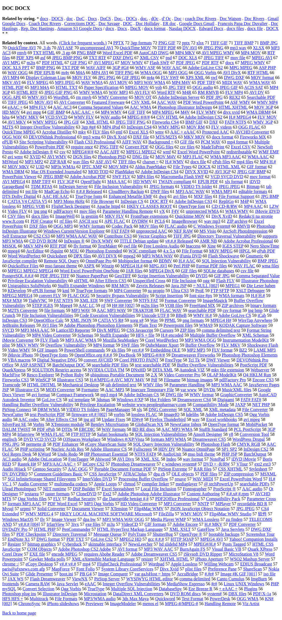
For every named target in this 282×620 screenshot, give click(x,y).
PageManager (118, 409)
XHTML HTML (174, 559)
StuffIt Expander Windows (81, 285)
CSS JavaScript (102, 474)
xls (139, 409)
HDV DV (166, 449)
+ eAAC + (228, 588)
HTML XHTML (233, 107)
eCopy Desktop (39, 564)
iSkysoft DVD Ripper (203, 554)
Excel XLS (138, 132)
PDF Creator (42, 221)
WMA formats (231, 295)
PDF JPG (214, 97)
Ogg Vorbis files (32, 498)
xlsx (200, 42)
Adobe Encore (185, 524)
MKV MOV (194, 137)
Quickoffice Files (23, 265)
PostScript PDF (253, 365)
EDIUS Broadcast (256, 564)
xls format (234, 181)
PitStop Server (107, 579)
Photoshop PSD (112, 156)
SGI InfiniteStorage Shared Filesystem (42, 479)
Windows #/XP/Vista (125, 439)
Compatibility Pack (223, 498)
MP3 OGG (178, 72)
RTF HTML (258, 72)
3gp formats (141, 42)
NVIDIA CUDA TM (106, 370)
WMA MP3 (221, 191)
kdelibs (192, 414)
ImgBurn (259, 579)
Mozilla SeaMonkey (121, 340)
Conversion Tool (254, 434)
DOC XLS (187, 57)
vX (162, 211)
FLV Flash (49, 340)
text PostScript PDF (47, 414)
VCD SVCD (56, 117)
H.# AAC (186, 261)
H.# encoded (172, 335)
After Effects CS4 (61, 419)
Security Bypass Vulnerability (122, 295)
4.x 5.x (169, 251)
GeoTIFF (123, 275)
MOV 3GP (263, 107)
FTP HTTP (80, 434)
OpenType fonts (54, 355)
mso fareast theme (61, 265)
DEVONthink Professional (52, 137)
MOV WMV (132, 62)
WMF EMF (268, 151)
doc (69, 18)
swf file (130, 246)
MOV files (148, 226)
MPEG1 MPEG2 (141, 151)
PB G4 (85, 574)
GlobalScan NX (149, 424)
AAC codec (28, 419)
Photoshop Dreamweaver (133, 464)
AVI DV (256, 92)
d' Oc (166, 18)
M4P (244, 201)
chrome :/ (10, 564)
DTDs (67, 429)
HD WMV (142, 181)
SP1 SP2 (229, 449)
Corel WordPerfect (161, 340)
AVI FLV (142, 92)
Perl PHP (181, 265)
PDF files (208, 474)
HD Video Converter (138, 503)
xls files (118, 350)
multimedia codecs (70, 484)
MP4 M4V (181, 82)
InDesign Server (73, 186)
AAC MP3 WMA (176, 429)
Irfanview (25, 434)
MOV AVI (43, 102)
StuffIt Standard (213, 429)
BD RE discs (143, 429)
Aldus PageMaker (150, 166)
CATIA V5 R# (110, 320)
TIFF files (127, 161)
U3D (40, 166)
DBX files (237, 593)
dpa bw (89, 519)
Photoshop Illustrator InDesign (185, 107)
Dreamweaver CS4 (194, 399)
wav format (193, 459)
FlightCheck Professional (119, 564)
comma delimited (195, 579)
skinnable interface (105, 544)
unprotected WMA (202, 211)
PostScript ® (224, 488)
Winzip (107, 265)
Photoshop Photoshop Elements (250, 355)
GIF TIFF (136, 112)
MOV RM (195, 127)
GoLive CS (52, 399)
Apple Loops (105, 484)
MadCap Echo (56, 191)
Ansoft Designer (207, 434)
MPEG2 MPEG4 (17, 295)
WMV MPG (169, 127)
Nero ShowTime (264, 246)
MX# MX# (12, 300)
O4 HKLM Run (257, 374)
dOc (154, 18)
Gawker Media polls (47, 559)
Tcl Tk (194, 360)
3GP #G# (120, 67)
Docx (122, 28)
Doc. (118, 18)
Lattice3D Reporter (73, 330)
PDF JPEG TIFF (54, 275)
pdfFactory (63, 211)
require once (82, 147)
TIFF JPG (182, 236)
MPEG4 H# (220, 320)
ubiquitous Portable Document (117, 374)
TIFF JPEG (18, 102)
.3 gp (65, 52)
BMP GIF (194, 122)
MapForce (60, 569)
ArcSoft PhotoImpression (245, 231)
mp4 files (245, 161)
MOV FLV (81, 77)
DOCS (57, 18)
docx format (155, 28)
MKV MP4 (33, 246)
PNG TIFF (109, 147)
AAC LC (86, 305)
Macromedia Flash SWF (182, 176)
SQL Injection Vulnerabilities (161, 434)
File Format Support (236, 196)
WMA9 (206, 325)
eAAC (90, 583)
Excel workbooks (221, 419)
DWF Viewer (218, 360)
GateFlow (206, 529)
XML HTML (97, 122)
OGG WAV (12, 137)
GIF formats (155, 524)
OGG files (164, 147)
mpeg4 (14, 251)
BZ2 (243, 350)
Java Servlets (232, 529)
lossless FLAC (144, 414)
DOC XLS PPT (15, 67)
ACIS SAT (253, 87)
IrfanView (55, 524)
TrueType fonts (88, 196)
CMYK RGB (248, 444)
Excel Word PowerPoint (198, 151)
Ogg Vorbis (71, 588)
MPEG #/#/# (138, 117)
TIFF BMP (243, 42)
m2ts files (149, 305)
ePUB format (44, 290)
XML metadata (222, 409)
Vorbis (38, 424)
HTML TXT (66, 87)
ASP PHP (267, 67)
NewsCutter (12, 414)
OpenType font (191, 206)
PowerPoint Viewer (19, 176)
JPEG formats (162, 186)
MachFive (11, 374)
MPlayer (223, 503)
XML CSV (149, 57)
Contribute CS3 (118, 236)
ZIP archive (237, 221)
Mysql (7, 508)
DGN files (82, 156)
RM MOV (121, 285)
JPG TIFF (177, 87)
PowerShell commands (84, 350)
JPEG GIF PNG (58, 92)
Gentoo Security (47, 469)
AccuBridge (187, 574)
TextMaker (107, 246)
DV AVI (189, 47)
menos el (150, 603)
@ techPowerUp (218, 484)
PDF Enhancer (65, 444)
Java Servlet (67, 583)
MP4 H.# (268, 161)
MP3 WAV (80, 310)
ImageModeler (123, 603)
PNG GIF (166, 42)
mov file (238, 57)
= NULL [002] (206, 285)
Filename (172, 379)
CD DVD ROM (43, 241)
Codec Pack (122, 226)
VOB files (174, 305)
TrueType (96, 588)
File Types (182, 166)
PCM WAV (211, 142)
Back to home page (19, 613)
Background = (160, 142)
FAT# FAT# (251, 399)
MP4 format (104, 345)
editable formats (252, 191)
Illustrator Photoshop (259, 280)
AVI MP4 (10, 77)
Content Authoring (203, 493)
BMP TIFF (41, 181)
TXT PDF (70, 67)
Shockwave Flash (262, 345)
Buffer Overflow (200, 345)
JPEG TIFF (214, 57)
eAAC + (15, 107)
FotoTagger (78, 459)
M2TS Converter (23, 310)
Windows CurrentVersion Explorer (73, 231)
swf (214, 77)
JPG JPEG (245, 508)
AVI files (50, 325)
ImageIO (172, 414)
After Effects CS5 (110, 280)
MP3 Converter (177, 503)
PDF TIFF (206, 82)
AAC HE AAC (55, 196)
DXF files (38, 226)
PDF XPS (25, 57)
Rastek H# (27, 464)
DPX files (82, 256)
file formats (54, 310)
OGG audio (202, 87)
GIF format (257, 166)
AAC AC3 (62, 107)
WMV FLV (84, 117)
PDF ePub (46, 429)
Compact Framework (75, 394)
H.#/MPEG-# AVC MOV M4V (117, 379)
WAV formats (114, 429)
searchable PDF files (110, 365)
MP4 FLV (38, 107)
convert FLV (50, 295)
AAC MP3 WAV (111, 310)
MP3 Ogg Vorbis (99, 503)
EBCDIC (87, 429)
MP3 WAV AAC (158, 549)
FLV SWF (170, 77)
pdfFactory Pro (232, 379)
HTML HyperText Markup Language (130, 529)
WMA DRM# (258, 112)
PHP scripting (32, 449)
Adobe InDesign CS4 (159, 171)
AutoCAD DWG (154, 52)
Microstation (95, 593)
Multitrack (39, 598)
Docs (92, 18)
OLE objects (183, 474)
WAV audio (111, 117)
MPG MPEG (240, 67)
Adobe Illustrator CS (108, 449)
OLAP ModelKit (221, 374)
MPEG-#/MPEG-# (181, 603)
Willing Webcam (219, 564)
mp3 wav (238, 47)
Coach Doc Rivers (45, 23)
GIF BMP (56, 112)
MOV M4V (165, 156)
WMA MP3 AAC (225, 156)
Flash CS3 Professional (94, 142)
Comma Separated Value (258, 275)
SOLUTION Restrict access (56, 370)
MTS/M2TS (166, 137)
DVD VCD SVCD (39, 439)
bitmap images (200, 379)
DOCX (272, 28)
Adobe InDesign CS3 (193, 201)
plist (6, 345)
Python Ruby (72, 374)
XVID (35, 156)
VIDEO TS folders (82, 409)
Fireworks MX (253, 137)
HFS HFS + (12, 598)
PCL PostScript (247, 429)
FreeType (173, 360)
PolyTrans (137, 534)
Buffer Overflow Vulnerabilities (205, 365)
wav (196, 419)
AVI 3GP (223, 171)
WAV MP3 (118, 92)
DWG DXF (234, 77)
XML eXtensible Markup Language (103, 559)
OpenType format (223, 424)
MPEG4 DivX (161, 270)
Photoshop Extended (104, 251)
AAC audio (252, 488)
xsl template (79, 399)
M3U (74, 251)
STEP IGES (42, 305)
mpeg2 (129, 256)
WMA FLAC (52, 434)
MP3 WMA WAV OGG (123, 519)
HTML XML (228, 166)
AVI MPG (11, 62)
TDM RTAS (41, 186)
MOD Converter (60, 389)
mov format (260, 176)
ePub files (221, 161)
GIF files (189, 270)
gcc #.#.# (156, 539)
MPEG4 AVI (211, 539)
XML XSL (150, 459)
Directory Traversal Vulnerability (226, 236)
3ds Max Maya (135, 598)
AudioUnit (171, 454)
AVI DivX (232, 72)
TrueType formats (91, 290)
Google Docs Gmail (197, 23)
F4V (175, 211)
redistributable (239, 151)
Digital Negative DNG (57, 360)
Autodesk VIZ (192, 370)
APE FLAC (114, 221)
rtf (103, 305)
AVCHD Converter (252, 132)
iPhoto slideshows (63, 603)
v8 (231, 434)
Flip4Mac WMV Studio (230, 514)
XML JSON (80, 320)
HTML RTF (27, 92)
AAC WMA (140, 107)
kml (66, 290)
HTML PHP (45, 529)
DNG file (140, 156)
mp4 (86, 564)
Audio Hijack (14, 469)
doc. (144, 18)
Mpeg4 (66, 305)
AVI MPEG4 (13, 181)
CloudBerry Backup (126, 191)
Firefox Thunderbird (168, 419)
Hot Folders (160, 399)
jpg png (40, 211)
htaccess (193, 246)
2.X (154, 374)
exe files (93, 524)
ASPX (89, 265)
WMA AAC (258, 156)
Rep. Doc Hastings (37, 28)
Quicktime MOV (190, 216)
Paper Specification (101, 87)
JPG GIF (71, 122)
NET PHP (261, 404)
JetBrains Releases (18, 325)
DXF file (141, 137)
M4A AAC (117, 181)
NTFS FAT (148, 300)
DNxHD (138, 370)
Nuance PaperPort (92, 275)
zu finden (234, 519)
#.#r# (209, 574)
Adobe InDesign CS (141, 394)
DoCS (105, 18)
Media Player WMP (168, 519)
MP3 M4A (39, 87)
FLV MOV (267, 117)
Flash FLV (225, 280)
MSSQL (9, 246)
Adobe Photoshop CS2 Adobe (84, 549)
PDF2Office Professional (177, 498)
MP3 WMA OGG (200, 340)
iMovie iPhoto (20, 355)
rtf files (65, 221)
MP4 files (145, 176)
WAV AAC (171, 67)
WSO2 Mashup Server (250, 559)
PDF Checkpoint (31, 534)
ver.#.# (138, 350)
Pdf (154, 379)
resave (180, 479)
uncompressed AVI (96, 47)
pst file (31, 191)
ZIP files (187, 330)
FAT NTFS (63, 300)
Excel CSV (241, 147)
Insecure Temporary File (152, 389)
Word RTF (166, 92)
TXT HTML (44, 52)
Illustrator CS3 (70, 379)
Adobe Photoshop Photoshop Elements (98, 325)
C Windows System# (211, 226)
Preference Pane (222, 569)
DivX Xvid (117, 137)
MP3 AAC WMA (80, 340)
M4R (186, 92)
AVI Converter (72, 102)
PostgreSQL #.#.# (18, 275)
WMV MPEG (44, 122)
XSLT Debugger (250, 290)
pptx (186, 42)
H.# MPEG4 (240, 117)
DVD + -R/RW (216, 464)
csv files (187, 147)
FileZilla (166, 514)
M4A (80, 72)
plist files (193, 569)
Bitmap (252, 186)
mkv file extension (227, 370)
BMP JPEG (267, 261)
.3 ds (46, 47)
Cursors (166, 330)
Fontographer (195, 488)
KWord (44, 454)
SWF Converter (118, 300)
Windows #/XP (129, 399)
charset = (150, 161)
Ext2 (107, 493)
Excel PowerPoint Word (241, 479)
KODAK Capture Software (243, 325)
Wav (154, 320)
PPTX (118, 42)
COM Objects (39, 549)
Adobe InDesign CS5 (224, 414)
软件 (262, 514)
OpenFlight (91, 181)
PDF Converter (242, 524)
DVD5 (202, 275)
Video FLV (17, 211)
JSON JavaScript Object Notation (200, 508)
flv (42, 519)
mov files (88, 211)
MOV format (262, 77)
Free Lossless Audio (161, 246)
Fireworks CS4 (165, 122)
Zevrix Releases (150, 285)
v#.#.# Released (179, 241)
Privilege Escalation (97, 404)
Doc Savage (109, 23)
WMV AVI (37, 97)
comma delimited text (221, 330)
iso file (269, 574)
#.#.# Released (89, 191)
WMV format (202, 394)
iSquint (56, 251)
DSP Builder (84, 488)
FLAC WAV (171, 310)
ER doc (169, 23)
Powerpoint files (178, 325)
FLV (57, 498)
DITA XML (162, 370)
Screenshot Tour (260, 534)
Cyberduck (72, 544)
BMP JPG (269, 42)
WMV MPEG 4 (39, 514)
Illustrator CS (27, 389)
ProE (199, 290)
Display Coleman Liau (46, 77)
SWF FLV (121, 176)
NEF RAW (183, 231)
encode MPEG (65, 554)
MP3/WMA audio (100, 598)
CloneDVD (86, 493)
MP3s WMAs (63, 166)
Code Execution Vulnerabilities (107, 315)
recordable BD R (252, 503)
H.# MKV (214, 524)
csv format (232, 310)
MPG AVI (158, 265)
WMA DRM (13, 171)
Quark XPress (260, 549)
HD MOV (11, 112)
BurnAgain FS (192, 549)
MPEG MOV (137, 87)
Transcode (11, 384)
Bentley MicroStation (110, 424)
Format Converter (180, 300)
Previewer (95, 603)
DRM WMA (48, 409)
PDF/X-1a (262, 593)
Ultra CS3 (180, 290)
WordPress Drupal (248, 439)
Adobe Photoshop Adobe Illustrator (149, 493)
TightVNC (37, 300)
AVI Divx (125, 459)
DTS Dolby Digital (19, 196)
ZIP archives (233, 305)
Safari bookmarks (112, 434)
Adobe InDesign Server (178, 97)
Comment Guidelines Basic (58, 474)
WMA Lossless (205, 519)
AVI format (127, 549)
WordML (61, 97)
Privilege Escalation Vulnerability (37, 280)
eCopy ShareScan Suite (105, 444)
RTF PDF (58, 246)
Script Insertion (169, 295)
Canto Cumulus (230, 579)
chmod (129, 484)
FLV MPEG (37, 82)
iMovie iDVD (267, 211)
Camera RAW (37, 583)
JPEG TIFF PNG (130, 122)
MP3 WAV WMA (149, 82)
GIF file (187, 142)
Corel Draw (12, 554)
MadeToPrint (212, 147)
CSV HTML (167, 117)
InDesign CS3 (14, 320)
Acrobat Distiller (57, 132)
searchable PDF (202, 310)
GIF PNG (78, 62)
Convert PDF (136, 147)
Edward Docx (211, 28)
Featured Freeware (108, 102)
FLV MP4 (234, 92)
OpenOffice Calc (49, 320)
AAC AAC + (82, 112)
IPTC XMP (92, 166)
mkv (82, 132)
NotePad (217, 459)
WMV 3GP (263, 122)
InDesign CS (132, 201)
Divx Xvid (169, 569)
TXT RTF (97, 57)
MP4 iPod (111, 127)
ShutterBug (163, 534)
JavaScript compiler (19, 261)
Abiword (103, 459)
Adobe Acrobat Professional (248, 241)
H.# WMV (174, 161)
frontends (10, 583)
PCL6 (159, 221)
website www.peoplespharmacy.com (154, 404)
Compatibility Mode (211, 404)
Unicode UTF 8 (155, 315)
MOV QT (142, 97)
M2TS (7, 127)
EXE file (37, 554)
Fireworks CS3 (15, 379)
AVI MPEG (103, 62)
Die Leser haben (260, 285)
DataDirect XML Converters (138, 593)
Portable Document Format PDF (123, 469)
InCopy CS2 (94, 464)
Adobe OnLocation (45, 459)
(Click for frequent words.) (83, 42)
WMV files (153, 384)
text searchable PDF (152, 365)
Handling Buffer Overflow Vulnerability (37, 404)
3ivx (75, 524)
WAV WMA (92, 82)
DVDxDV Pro (15, 529)
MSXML (268, 474)
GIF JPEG (131, 77)
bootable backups (224, 534)
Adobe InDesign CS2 (203, 117)
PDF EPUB (44, 72)
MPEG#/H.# (205, 544)
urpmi (25, 508)
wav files (81, 161)
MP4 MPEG (163, 112)
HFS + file (145, 335)
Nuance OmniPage (198, 449)
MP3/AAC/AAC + (59, 464)
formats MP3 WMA (168, 439)
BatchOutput (255, 454)
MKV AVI (11, 82)
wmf (167, 151)
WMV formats (92, 226)
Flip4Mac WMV (149, 508)
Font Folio (85, 569)
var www (188, 389)
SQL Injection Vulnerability (226, 261)
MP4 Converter (127, 290)
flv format (82, 246)
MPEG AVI (262, 57)
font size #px (200, 295)
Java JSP (178, 285)
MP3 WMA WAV (157, 256)
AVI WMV (57, 156)
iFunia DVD (191, 256)
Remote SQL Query (61, 261)
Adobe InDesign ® (36, 151)
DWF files (160, 191)
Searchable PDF (261, 97)
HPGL (245, 251)
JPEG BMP (53, 176)
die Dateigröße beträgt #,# (125, 498)
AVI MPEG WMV (218, 52)
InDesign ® (74, 241)
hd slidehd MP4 (173, 544)
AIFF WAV (132, 142)
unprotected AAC (151, 231)
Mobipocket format (135, 261)
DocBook (127, 355)
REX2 (234, 97)
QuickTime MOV (135, 47)
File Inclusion (184, 280)
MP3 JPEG (65, 82)
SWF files (130, 345)
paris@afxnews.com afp (23, 569)
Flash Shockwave (223, 256)
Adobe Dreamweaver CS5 (154, 554)
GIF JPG (221, 275)
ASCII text (88, 221)
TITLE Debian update (139, 241)
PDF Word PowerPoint (203, 102)
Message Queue (108, 534)
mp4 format (237, 142)
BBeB (181, 315)
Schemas (85, 335)
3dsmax (103, 399)
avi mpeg (251, 419)
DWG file (174, 394)
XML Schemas (255, 335)
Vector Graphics (152, 236)
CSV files (16, 216)
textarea (32, 493)
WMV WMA (90, 92)
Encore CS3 (263, 379)
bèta (6, 117)
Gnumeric (254, 256)
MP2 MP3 (196, 350)
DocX (135, 28)
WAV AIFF (96, 67)
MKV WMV (28, 345)
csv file (247, 270)
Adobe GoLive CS (234, 315)
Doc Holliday (147, 23)
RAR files (203, 469)
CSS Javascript (140, 330)
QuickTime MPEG (19, 132)
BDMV (165, 261)
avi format (41, 394)
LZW (274, 206)
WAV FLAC (244, 265)
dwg (163, 196)
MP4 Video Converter (51, 335)
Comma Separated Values (100, 107)
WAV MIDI (202, 479)
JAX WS (15, 579)
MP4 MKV (185, 52)
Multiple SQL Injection (131, 588)
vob (158, 87)
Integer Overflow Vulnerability (47, 127)
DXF (213, 122)
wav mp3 (212, 221)
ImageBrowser (184, 221)
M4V (185, 112)
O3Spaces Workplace (82, 439)
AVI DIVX (107, 256)
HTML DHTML (41, 384)
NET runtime (54, 488)
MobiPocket (256, 424)
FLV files (101, 132)
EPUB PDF (208, 181)
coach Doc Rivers (200, 18)
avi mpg (33, 112)
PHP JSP (229, 454)
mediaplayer (186, 484)
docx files (235, 28)
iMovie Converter (18, 340)
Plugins (250, 588)
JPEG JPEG (229, 186)
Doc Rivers (254, 18)
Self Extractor (14, 236)
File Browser (102, 201)
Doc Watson (230, 18)
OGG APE (11, 97)
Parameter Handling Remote (128, 211)
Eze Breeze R (200, 588)
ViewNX (80, 579)
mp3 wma (91, 137)
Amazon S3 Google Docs (79, 28)
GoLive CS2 (102, 539)
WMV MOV (191, 514)
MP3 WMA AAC (226, 384)
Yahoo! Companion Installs (253, 539)
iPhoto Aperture (209, 559)
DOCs (131, 18)
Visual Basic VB (226, 549)
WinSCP (42, 379)
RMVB (243, 226)
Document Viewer (88, 508)
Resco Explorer (40, 374)
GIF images (47, 350)
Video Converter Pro (182, 374)
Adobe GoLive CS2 (205, 67)
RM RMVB (208, 92)
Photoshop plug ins (19, 593)
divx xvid (231, 112)
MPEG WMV (253, 62)
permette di (36, 444)
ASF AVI (103, 161)
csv (63, 151)
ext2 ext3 (262, 464)
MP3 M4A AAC (35, 330)
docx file (255, 28)
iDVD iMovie (243, 459)
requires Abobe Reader (104, 554)
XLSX (258, 47)
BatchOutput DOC (68, 365)
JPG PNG (106, 77)
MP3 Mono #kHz (69, 201)
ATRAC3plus (135, 474)
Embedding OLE (165, 350)
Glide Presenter (39, 574)
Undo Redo (67, 454)
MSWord (10, 161)
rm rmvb (83, 97)
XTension (119, 508)
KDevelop (17, 290)
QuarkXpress (13, 370)
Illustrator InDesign (60, 593)
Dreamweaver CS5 (209, 439)
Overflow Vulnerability (65, 345)
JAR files (134, 270)
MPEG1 (233, 285)
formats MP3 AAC (24, 503)
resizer (147, 559)
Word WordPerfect (24, 256)
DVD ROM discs (185, 593)
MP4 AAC (253, 206)
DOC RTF (159, 201)
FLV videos (221, 127)
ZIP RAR (58, 161)
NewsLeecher (140, 544)
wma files (270, 265)
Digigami (226, 399)
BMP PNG (45, 67)
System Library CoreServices (127, 569)
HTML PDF (13, 87)
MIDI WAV (232, 82)
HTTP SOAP (182, 539)
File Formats (66, 598)
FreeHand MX (202, 305)
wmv (159, 132)
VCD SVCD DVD (226, 176)
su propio (156, 290)
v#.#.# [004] (29, 524)
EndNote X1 (19, 539)
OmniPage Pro (99, 261)
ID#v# (137, 419)
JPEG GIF (228, 87)
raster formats (57, 493)
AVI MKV (16, 122)
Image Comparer (113, 574)
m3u (111, 524)
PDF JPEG (185, 62)
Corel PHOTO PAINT (139, 360)
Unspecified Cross (149, 280)
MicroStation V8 (244, 554)
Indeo (171, 459)
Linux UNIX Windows (244, 583)
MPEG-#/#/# (153, 355)
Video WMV (19, 350)
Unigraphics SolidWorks (29, 285)
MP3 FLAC (193, 156)
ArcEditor (35, 251)
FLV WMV (206, 112)
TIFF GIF (219, 42)
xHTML (81, 280)
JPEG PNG (213, 47)
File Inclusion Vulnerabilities (47, 315)
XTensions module (67, 424)
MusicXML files (236, 389)
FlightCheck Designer (70, 206)
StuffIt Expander (114, 335)
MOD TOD (98, 171)
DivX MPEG (108, 330)
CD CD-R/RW (224, 206)
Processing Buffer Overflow (143, 479)
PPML (170, 320)
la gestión (89, 216)
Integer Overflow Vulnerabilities (131, 583)
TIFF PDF (167, 47)
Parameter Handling (187, 384)
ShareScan (252, 569)
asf (42, 57)
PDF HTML (52, 62)
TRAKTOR (143, 310)
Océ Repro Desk (16, 454)
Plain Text (148, 325)
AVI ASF (65, 47)
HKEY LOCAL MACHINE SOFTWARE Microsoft (106, 514)
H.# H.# (258, 295)
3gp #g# (89, 127)
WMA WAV (259, 82)
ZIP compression (239, 474)
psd (169, 57)
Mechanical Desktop (81, 384)
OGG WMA (247, 598)
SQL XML (192, 409)
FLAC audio (176, 226)
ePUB (7, 142)
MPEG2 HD (131, 539)
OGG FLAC (249, 127)
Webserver (260, 370)
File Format (192, 251)
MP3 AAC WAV (190, 191)
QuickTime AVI (22, 47)
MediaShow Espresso (186, 583)
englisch (9, 439)
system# (214, 593)
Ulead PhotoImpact (19, 488)
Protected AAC (215, 132)
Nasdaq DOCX (182, 28)
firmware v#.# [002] (89, 414)
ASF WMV (240, 102)
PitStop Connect (16, 409)
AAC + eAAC (183, 132)
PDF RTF (210, 62)
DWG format (48, 539)
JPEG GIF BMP (251, 171)
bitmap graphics (42, 544)
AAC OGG (78, 469)
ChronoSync (29, 603)
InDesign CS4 (139, 127)
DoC (80, 18)
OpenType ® (190, 534)
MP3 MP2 (34, 161)
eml (119, 132)
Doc (178, 18)
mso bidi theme (201, 454)
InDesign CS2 (255, 449)
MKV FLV (114, 216)
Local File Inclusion (158, 488)
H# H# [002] (123, 305)
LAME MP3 (265, 350)
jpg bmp (255, 310)
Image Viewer (63, 519)
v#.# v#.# (67, 564)
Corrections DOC (79, 23)
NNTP (203, 503)
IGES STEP (232, 246)
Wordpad (156, 564)
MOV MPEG (221, 251)
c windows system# (179, 464)
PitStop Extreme (172, 469)
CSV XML (141, 102)
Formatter (90, 389)
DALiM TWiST (16, 429)
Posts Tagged (234, 544)
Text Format (192, 598)
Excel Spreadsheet (118, 488)
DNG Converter (163, 409)
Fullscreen (142, 449)
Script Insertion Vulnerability (163, 275)
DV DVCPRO (15, 474)
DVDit (209, 389)
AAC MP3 (114, 389)
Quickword (165, 598)
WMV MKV (27, 117)
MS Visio (208, 231)
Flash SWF (159, 62)
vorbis (119, 414)
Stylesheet (258, 469)
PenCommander (76, 529)
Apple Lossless (184, 564)
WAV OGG (18, 72)
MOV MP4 (118, 166)
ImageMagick (215, 300)
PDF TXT (75, 539)
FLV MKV (231, 345)
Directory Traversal (70, 534)
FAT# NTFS (235, 122)
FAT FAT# (120, 231)
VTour (242, 464)
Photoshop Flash (215, 444)
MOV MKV (18, 166)
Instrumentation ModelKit (246, 340)
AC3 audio (11, 459)
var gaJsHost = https (152, 574)
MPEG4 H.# (132, 265)
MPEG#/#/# (82, 151)
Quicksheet (57, 256)
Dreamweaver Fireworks (193, 355)
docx (109, 28)
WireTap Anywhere (255, 320)
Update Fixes (113, 419)
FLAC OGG (78, 295)
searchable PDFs (254, 484)
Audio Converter (33, 484)
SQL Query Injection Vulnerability (163, 444)
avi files (180, 196)
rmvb (21, 52)
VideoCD (129, 524)
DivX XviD (222, 216)
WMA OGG (151, 72)
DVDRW (140, 221)
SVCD (8, 330)
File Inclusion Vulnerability (118, 186)
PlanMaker (124, 171)
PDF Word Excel (63, 503)
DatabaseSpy (170, 588)
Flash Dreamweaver (47, 579)
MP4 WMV (111, 112)
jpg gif (89, 419)
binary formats (263, 305)
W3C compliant (142, 251)
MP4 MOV (251, 52)
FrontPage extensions (149, 216)
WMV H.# (202, 315)
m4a (150, 77)
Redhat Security (82, 498)
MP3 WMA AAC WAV (76, 236)
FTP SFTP (220, 290)
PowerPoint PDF (49, 147)
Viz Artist (250, 603)
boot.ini (66, 574)
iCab (262, 315)
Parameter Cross (261, 498)
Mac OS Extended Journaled (56, 171)
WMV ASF (145, 67)
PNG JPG (11, 444)
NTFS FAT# (145, 454)
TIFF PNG (124, 72)
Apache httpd (108, 206)
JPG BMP (270, 196)
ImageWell (65, 216)
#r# (214, 583)
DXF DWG (123, 57)
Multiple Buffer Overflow (213, 335)
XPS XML (195, 77)
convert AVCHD (98, 360)
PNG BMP (86, 52)
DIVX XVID (196, 171)
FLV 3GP (66, 181)
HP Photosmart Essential (106, 454)
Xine (211, 246)
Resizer (14, 544)
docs (44, 18)
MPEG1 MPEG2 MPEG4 (30, 270)
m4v (65, 72)
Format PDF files (211, 265)
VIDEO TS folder (196, 186)
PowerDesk (220, 598)
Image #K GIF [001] (239, 574)
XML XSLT (180, 529)
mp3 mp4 (108, 394)
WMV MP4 (267, 102)
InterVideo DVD (97, 479)
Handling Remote (220, 603)
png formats (193, 320)
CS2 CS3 (41, 236)
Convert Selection (38, 588)
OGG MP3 (63, 226)
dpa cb (159, 474)
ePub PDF (266, 251)
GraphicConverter (236, 394)
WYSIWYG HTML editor (149, 579)
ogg (206, 280)
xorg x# (136, 320)
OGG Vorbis (205, 72)
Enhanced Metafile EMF (130, 196)
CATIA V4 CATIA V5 (27, 201)
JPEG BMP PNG (67, 57)
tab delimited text (120, 384)
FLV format (222, 350)
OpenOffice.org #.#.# (93, 355)
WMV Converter (113, 97)
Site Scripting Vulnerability (43, 142)
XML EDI (89, 300)
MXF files (203, 196)
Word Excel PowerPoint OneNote (89, 270)
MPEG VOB (33, 206)
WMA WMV (236, 211)
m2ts (31, 62)
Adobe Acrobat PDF (88, 176)
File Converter (255, 409)
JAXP (240, 404)
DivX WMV (102, 241)
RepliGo (226, 201)
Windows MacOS (18, 519)
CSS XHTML (230, 469)
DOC (127, 23)
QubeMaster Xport (162, 345)
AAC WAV (167, 102)
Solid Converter (51, 508)
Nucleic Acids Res (67, 449)
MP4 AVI (99, 72)
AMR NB (208, 241)
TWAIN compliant (174, 181)
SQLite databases (218, 270)
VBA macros (19, 360)
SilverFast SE (14, 424)
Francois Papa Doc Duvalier (243, 23)
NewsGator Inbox (185, 424)
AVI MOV (118, 82)
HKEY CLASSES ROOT (149, 206)
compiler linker (155, 484)
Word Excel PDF (117, 52)
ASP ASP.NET (33, 365)
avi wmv (15, 156)
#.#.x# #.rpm (237, 493)
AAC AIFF (110, 151)
